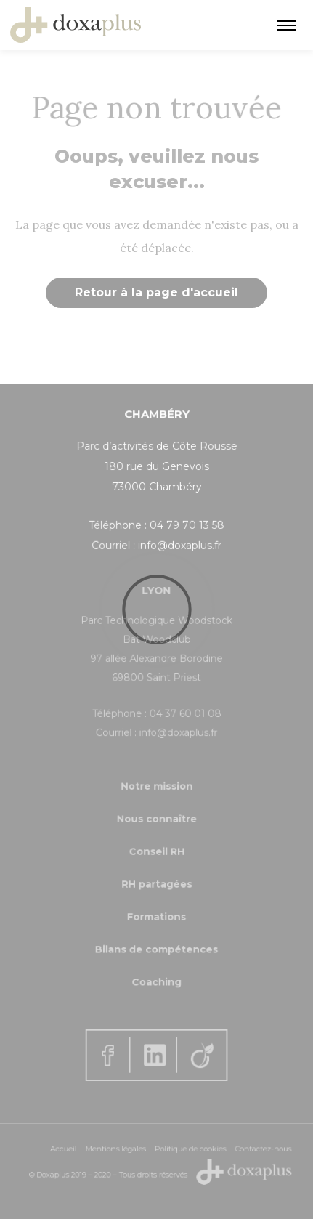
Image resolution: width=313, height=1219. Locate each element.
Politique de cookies (187, 1150)
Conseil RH (156, 854)
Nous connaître (156, 824)
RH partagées (156, 883)
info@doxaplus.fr (179, 544)
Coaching (156, 973)
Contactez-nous (253, 1150)
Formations (156, 913)
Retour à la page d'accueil (156, 292)
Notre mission (156, 794)
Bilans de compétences (156, 943)
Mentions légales (119, 1150)
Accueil (71, 1150)
